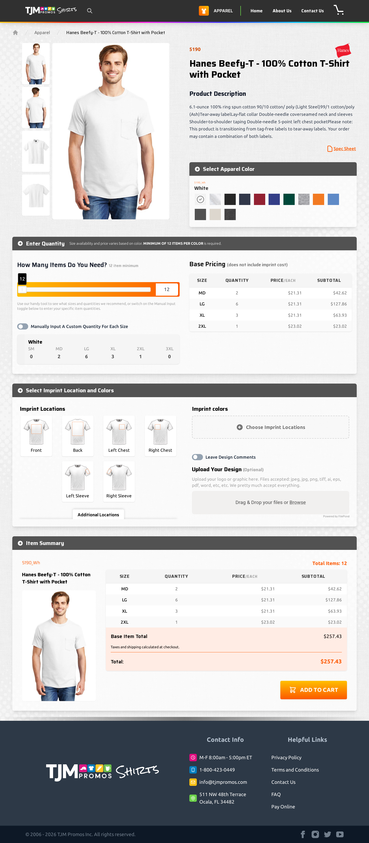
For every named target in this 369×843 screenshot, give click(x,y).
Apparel (42, 32)
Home (257, 10)
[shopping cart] (338, 10)
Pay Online (283, 806)
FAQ (276, 794)
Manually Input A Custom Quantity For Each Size (79, 326)
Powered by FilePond (336, 516)
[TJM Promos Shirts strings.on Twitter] (327, 834)
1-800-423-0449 (217, 770)
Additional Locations (98, 514)
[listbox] (111, 131)
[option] (111, 131)
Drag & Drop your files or (270, 502)
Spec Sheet (341, 148)
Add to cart (313, 690)
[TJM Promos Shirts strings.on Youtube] (340, 834)
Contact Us (312, 10)
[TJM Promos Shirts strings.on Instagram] (315, 834)
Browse (298, 502)
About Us (282, 10)
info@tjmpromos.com (223, 782)
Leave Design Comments (231, 457)
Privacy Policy (286, 757)
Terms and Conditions (295, 770)
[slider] (22, 289)
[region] (111, 131)
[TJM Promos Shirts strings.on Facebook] (303, 834)
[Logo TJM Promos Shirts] (51, 11)
